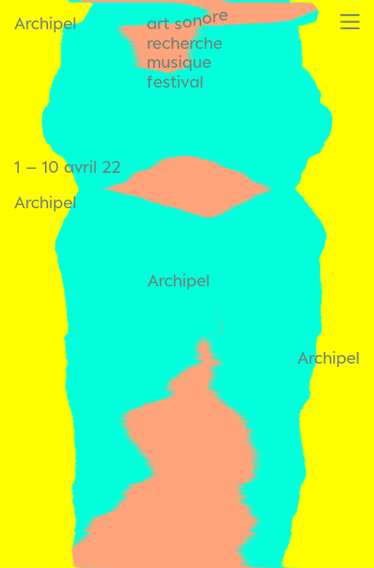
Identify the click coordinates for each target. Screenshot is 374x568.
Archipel (45, 23)
